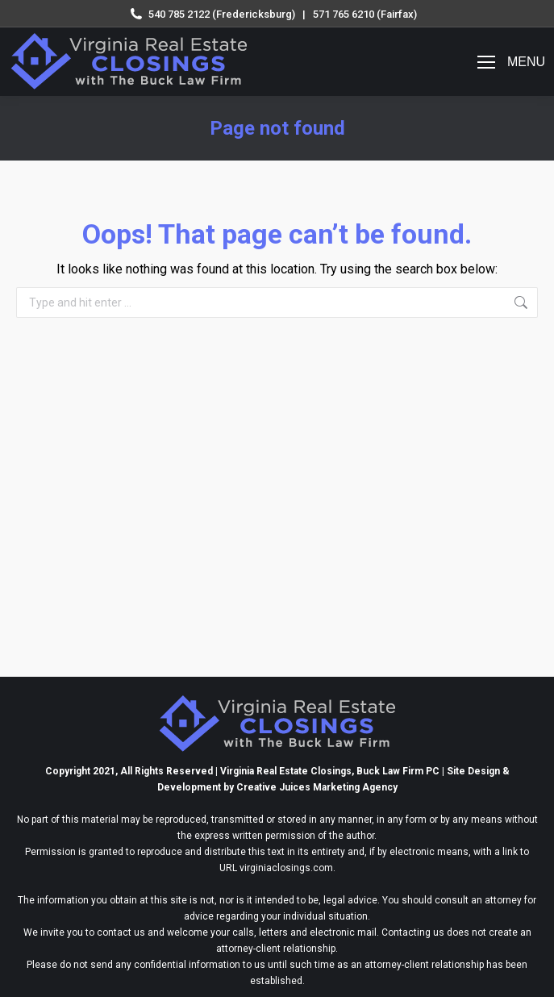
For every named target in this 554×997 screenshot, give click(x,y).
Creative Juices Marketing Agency (317, 787)
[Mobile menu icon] (511, 62)
